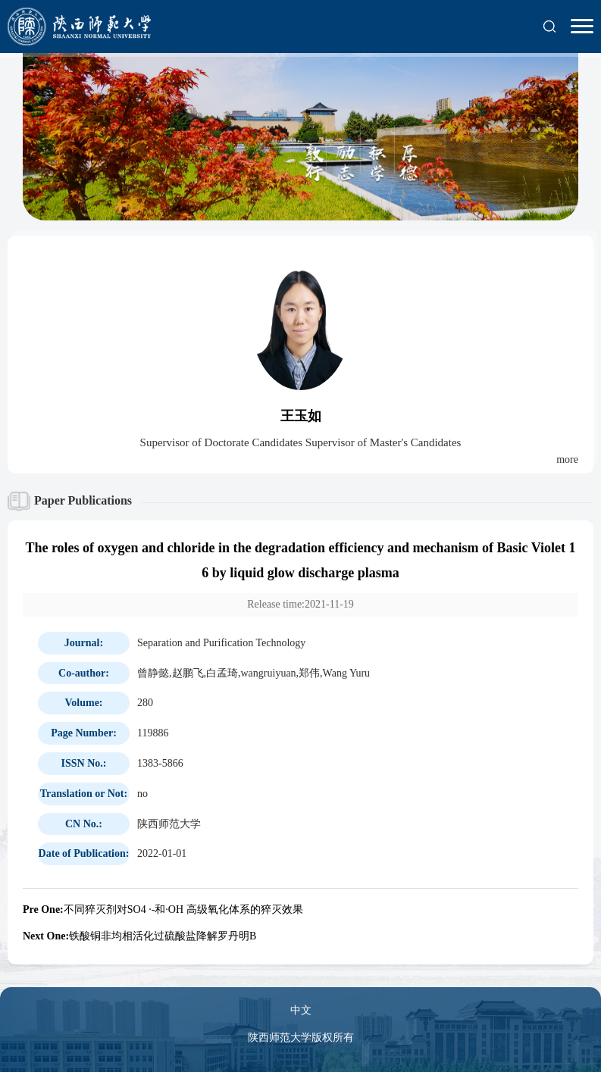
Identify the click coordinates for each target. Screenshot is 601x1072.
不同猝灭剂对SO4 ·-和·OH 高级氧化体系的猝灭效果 (163, 909)
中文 (300, 1010)
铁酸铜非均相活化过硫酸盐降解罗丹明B (139, 936)
